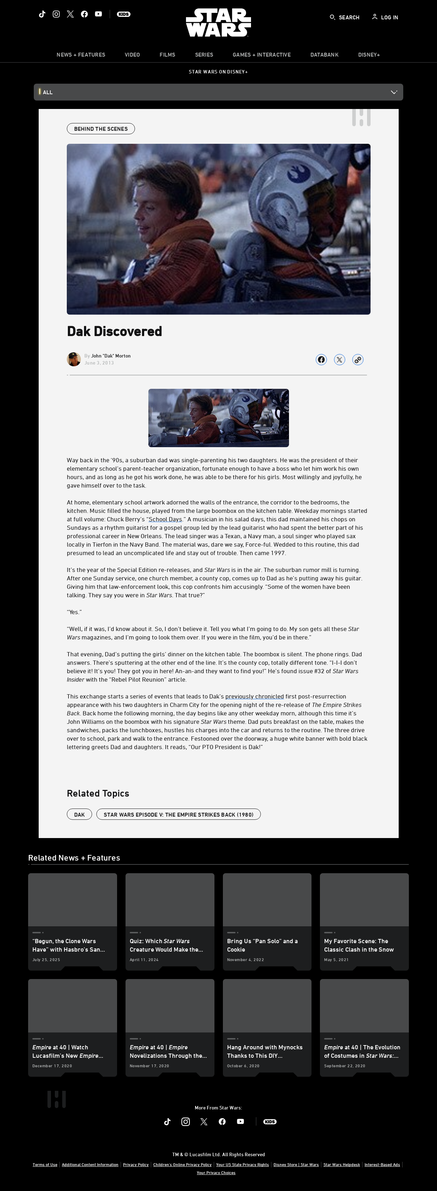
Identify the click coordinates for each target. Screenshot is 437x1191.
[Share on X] (339, 359)
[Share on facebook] (321, 359)
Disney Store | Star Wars (296, 1164)
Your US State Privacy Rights (242, 1164)
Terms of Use (45, 1164)
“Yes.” (74, 611)
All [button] (48, 92)
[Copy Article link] (358, 359)
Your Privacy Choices (216, 1172)
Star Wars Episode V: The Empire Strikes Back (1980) (178, 814)
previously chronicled (254, 696)
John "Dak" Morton (111, 356)
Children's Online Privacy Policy (182, 1164)
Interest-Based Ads (382, 1164)
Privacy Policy (136, 1164)
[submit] (332, 17)
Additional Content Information (90, 1164)
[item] (81, 56)
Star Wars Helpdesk (341, 1164)
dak (79, 814)
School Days (165, 518)
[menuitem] (132, 56)
